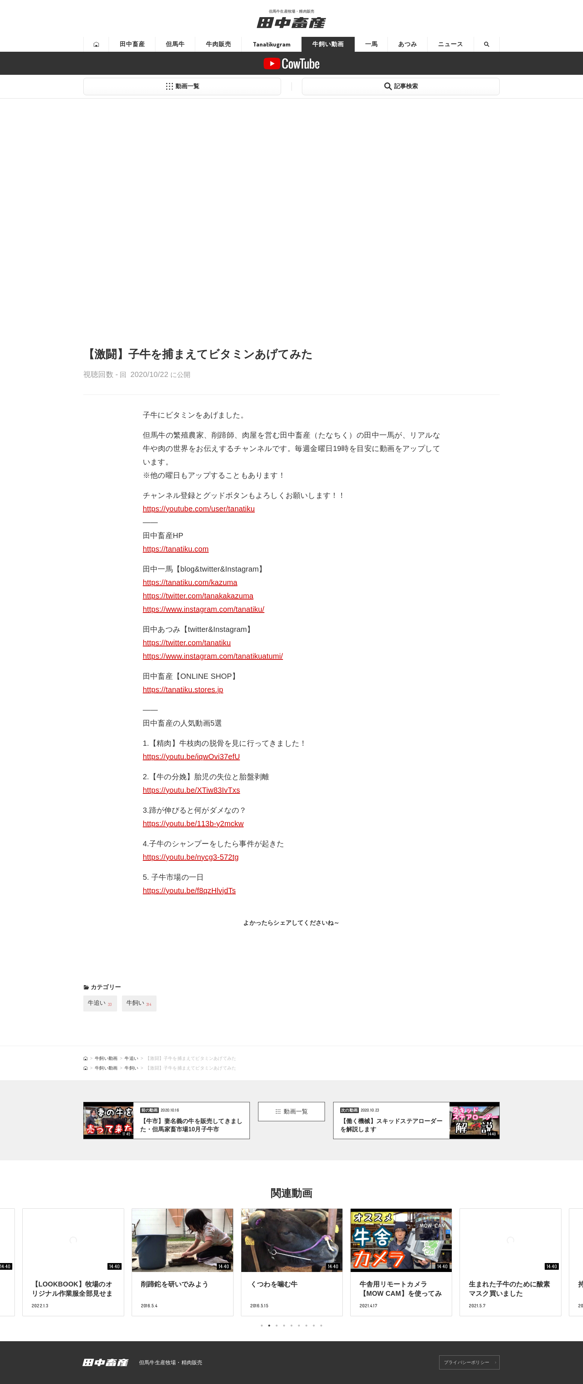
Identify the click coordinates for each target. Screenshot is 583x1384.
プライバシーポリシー (466, 1362)
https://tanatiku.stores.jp (183, 689)
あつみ (407, 44)
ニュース (450, 44)
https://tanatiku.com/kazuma (190, 582)
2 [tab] (269, 1325)
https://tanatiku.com (176, 549)
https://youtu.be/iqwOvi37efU (191, 756)
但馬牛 (175, 44)
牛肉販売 (218, 44)
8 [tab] (314, 1325)
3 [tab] (276, 1325)
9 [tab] (321, 1325)
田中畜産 (132, 44)
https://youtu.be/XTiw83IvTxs (191, 790)
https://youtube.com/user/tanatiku (199, 509)
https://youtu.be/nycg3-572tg (191, 857)
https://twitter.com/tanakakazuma (198, 596)
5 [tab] (291, 1325)
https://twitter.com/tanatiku (187, 643)
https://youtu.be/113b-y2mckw (193, 823)
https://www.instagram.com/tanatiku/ (203, 609)
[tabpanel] (292, 1262)
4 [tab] (284, 1325)
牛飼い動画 (328, 44)
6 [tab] (299, 1325)
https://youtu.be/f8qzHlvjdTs (189, 890)
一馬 (371, 44)
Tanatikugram (271, 44)
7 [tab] (306, 1325)
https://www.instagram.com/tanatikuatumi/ (213, 656)
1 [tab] (261, 1325)
